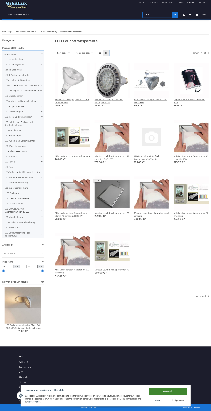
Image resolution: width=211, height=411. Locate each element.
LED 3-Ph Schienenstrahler (17, 75)
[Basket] (201, 15)
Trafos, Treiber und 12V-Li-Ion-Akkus (22, 85)
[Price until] (32, 266)
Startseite (153, 2)
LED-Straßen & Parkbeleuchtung (20, 222)
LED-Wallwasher (12, 227)
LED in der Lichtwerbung (16, 188)
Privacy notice (34, 402)
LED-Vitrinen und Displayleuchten (21, 101)
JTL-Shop (196, 407)
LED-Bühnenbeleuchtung (16, 182)
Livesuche (24, 377)
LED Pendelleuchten (14, 59)
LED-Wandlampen (13, 130)
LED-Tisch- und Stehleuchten (18, 116)
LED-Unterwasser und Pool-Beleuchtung (17, 234)
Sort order (62, 53)
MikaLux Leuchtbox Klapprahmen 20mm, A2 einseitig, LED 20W (71, 214)
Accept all (167, 391)
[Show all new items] (42, 282)
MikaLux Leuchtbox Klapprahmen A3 (72, 156)
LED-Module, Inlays (14, 217)
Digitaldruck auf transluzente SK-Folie (189, 101)
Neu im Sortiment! (13, 69)
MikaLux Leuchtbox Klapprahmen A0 (112, 269)
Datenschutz (25, 367)
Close (157, 400)
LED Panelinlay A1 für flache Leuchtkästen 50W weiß (147, 157)
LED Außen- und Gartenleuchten (20, 140)
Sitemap (23, 382)
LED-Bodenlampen (13, 135)
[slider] (3, 271)
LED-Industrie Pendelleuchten (19, 177)
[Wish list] (190, 15)
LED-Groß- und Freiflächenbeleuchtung (23, 172)
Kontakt (191, 2)
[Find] (157, 15)
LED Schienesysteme (14, 64)
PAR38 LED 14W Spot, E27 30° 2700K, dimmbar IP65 (72, 101)
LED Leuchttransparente (17, 198)
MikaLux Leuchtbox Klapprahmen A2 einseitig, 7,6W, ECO (112, 157)
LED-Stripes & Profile (14, 106)
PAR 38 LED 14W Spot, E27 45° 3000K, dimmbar (109, 101)
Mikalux (202, 2)
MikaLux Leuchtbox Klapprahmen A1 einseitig (151, 214)
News (180, 2)
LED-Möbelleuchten (14, 96)
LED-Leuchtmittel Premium (17, 80)
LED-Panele (10, 161)
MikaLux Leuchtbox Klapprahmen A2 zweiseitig (191, 214)
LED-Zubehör (11, 156)
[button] (184, 15)
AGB (21, 372)
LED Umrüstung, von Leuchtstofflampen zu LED (17, 210)
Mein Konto (167, 2)
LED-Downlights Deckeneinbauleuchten (23, 90)
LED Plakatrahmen (14, 203)
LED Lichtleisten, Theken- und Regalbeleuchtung (19, 123)
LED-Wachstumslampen (16, 146)
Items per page (83, 53)
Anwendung (10, 54)
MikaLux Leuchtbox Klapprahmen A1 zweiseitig (72, 271)
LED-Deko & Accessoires (16, 151)
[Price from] (7, 266)
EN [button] (140, 2)
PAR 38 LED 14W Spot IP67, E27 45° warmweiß (150, 101)
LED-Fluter (9, 167)
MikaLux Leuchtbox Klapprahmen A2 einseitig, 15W (191, 157)
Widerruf (23, 362)
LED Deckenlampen (14, 111)
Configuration (177, 400)
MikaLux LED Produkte (13, 48)
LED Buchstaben (13, 193)
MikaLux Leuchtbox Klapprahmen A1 (112, 213)
